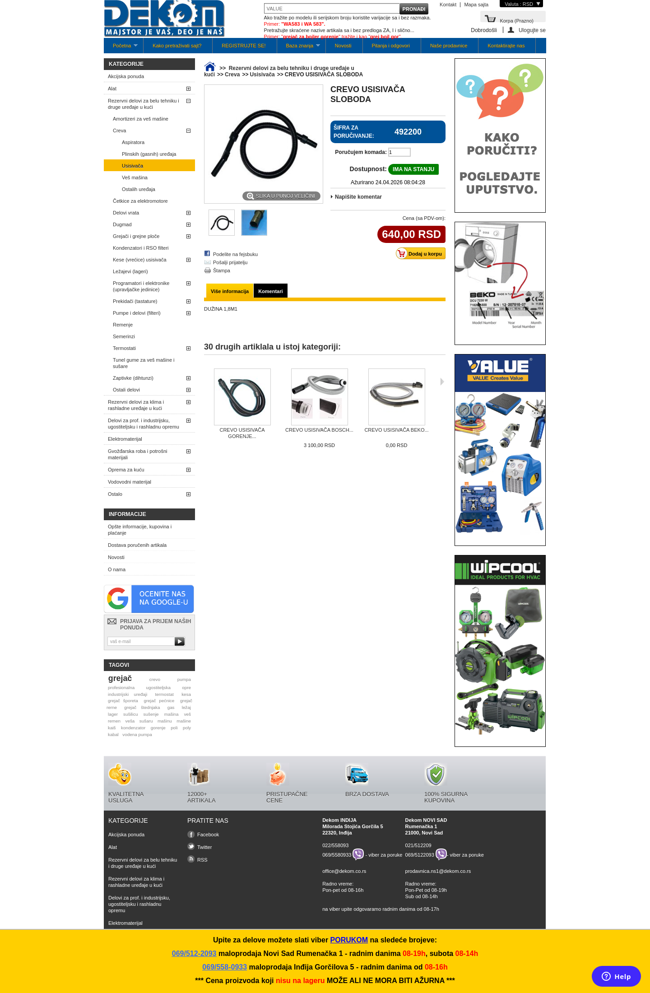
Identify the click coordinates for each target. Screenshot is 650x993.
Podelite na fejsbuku (235, 254)
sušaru (146, 720)
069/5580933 (336, 854)
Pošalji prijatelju (230, 262)
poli (174, 727)
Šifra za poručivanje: (354, 132)
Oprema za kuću (126, 469)
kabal (113, 734)
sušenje (151, 714)
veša (130, 720)
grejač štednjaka (142, 707)
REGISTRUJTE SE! (243, 45)
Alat (112, 88)
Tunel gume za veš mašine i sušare (144, 363)
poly (187, 727)
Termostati (124, 348)
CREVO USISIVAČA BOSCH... (319, 430)
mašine (183, 720)
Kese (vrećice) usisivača (140, 259)
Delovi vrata (126, 212)
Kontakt (448, 4)
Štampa (221, 270)
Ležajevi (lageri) (130, 271)
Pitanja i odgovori (391, 45)
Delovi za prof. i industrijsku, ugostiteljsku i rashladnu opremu (143, 423)
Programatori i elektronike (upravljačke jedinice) (141, 286)
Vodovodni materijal (129, 482)
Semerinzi (124, 336)
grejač (120, 678)
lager (113, 714)
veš (187, 714)
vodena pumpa (137, 734)
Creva (119, 130)
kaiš (112, 727)
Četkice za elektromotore (140, 201)
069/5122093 (419, 854)
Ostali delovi (126, 389)
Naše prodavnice (449, 45)
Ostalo (115, 494)
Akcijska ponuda (126, 76)
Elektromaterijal (125, 439)
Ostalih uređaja (138, 189)
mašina (171, 714)
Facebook (208, 834)
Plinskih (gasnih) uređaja (149, 154)
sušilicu (130, 714)
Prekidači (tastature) (135, 301)
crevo (154, 679)
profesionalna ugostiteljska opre (149, 687)
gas (171, 707)
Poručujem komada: (361, 152)
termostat (164, 694)
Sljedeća (442, 382)
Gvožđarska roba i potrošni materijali (137, 454)
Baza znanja (298, 48)
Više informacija (230, 291)
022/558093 (335, 845)
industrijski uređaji (127, 694)
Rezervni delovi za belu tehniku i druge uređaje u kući (143, 104)
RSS (202, 859)
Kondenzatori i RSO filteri (141, 248)
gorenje (158, 727)
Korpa (517, 20)
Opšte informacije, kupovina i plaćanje (140, 530)
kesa (186, 694)
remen (114, 720)
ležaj (186, 707)
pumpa (184, 679)
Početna (121, 48)
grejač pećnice (159, 700)
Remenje (123, 324)
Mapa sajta (476, 4)
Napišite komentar (358, 197)
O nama (116, 569)
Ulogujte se (532, 30)
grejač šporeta (123, 700)
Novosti (343, 45)
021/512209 (418, 845)
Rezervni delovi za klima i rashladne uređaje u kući (136, 405)
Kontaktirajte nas (506, 45)
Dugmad (122, 224)
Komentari (270, 291)
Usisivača (132, 165)
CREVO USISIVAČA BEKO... (396, 430)
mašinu (165, 720)
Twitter (204, 847)
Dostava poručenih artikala (137, 545)
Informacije (127, 514)
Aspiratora (133, 142)
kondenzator (133, 727)
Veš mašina (135, 177)
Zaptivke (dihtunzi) (133, 378)
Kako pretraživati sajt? (177, 45)
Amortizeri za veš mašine (140, 118)
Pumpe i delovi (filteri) (137, 313)
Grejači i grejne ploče (136, 236)
